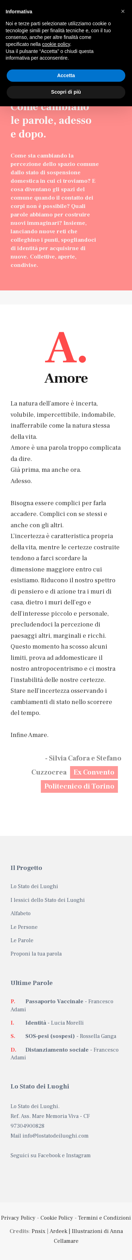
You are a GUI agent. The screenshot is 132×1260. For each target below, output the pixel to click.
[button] (122, 11)
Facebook (49, 1155)
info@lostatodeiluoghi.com (56, 1135)
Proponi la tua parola (36, 953)
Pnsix (38, 1231)
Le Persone (24, 927)
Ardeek (58, 1231)
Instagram (78, 1155)
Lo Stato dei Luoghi (34, 886)
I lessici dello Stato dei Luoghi (48, 900)
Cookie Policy (56, 1217)
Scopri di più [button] (66, 92)
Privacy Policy (18, 1217)
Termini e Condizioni (104, 1217)
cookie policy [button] (56, 44)
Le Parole (22, 940)
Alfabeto (21, 913)
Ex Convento (94, 772)
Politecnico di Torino (79, 786)
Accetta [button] (66, 75)
